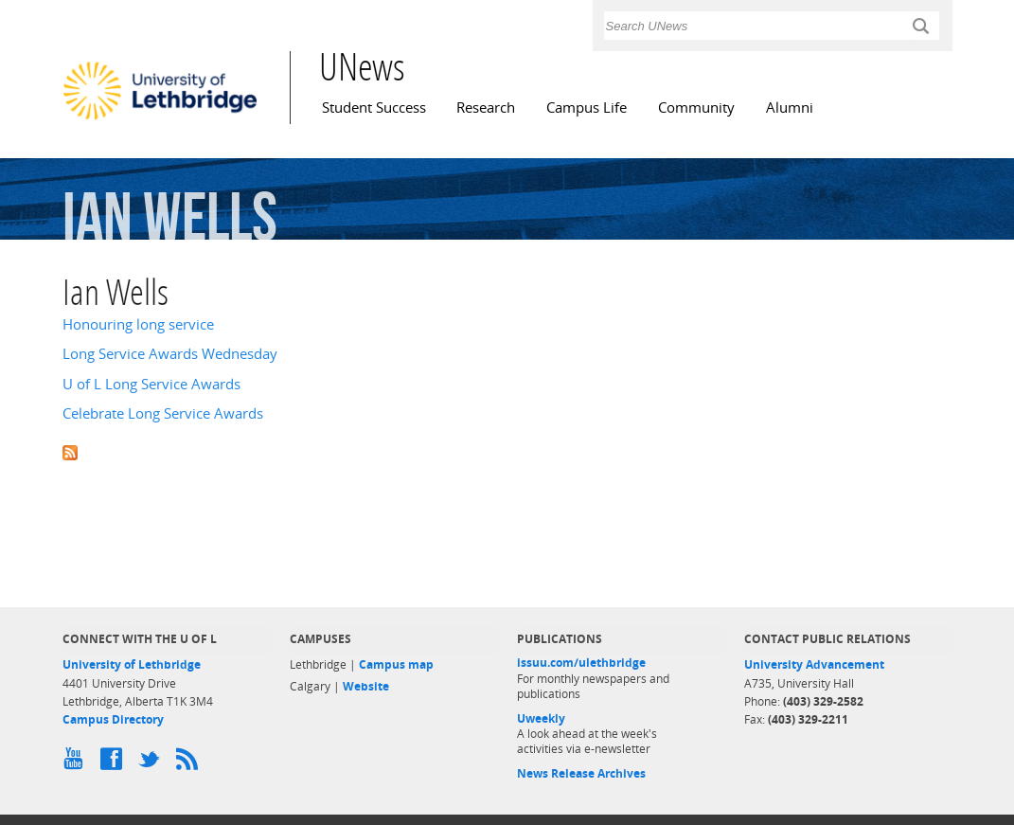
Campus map (396, 664)
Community (696, 107)
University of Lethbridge (131, 664)
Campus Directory (113, 719)
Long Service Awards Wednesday (169, 354)
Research (485, 107)
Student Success (374, 107)
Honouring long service (138, 324)
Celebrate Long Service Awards (162, 413)
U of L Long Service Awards (151, 384)
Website (366, 686)
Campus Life (586, 107)
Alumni (789, 107)
